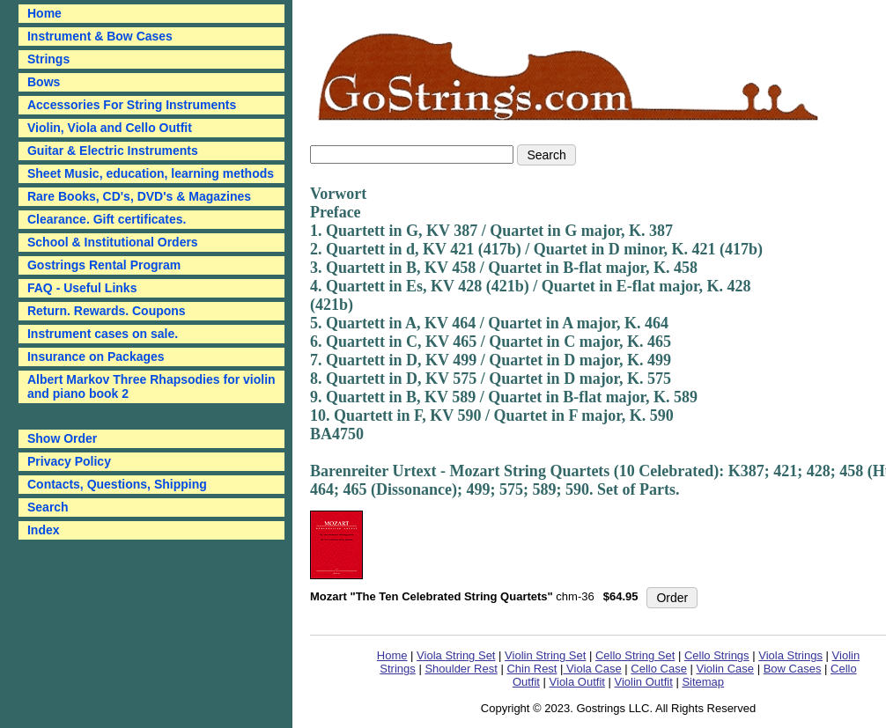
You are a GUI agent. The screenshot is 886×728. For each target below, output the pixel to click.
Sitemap (703, 681)
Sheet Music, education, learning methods (150, 173)
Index (43, 530)
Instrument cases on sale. (102, 334)
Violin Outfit (644, 681)
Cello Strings (716, 655)
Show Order (62, 438)
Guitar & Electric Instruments (112, 150)
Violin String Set (545, 655)
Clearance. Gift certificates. (107, 219)
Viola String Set (456, 655)
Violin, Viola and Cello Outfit (109, 128)
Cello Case (659, 668)
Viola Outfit (577, 681)
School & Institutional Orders (112, 242)
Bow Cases (793, 668)
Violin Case (726, 668)
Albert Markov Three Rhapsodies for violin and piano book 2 (151, 386)
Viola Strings (790, 655)
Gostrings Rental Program (104, 265)
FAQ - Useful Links (82, 288)
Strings (48, 59)
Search (48, 507)
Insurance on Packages (96, 356)
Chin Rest (531, 668)
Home (392, 655)
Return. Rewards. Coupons (106, 311)
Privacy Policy (69, 461)
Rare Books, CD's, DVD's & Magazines (139, 196)
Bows (43, 82)
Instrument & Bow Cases (100, 36)
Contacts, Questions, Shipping (117, 484)
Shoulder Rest (461, 668)
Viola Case (592, 668)
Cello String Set (635, 655)
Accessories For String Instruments (131, 105)
